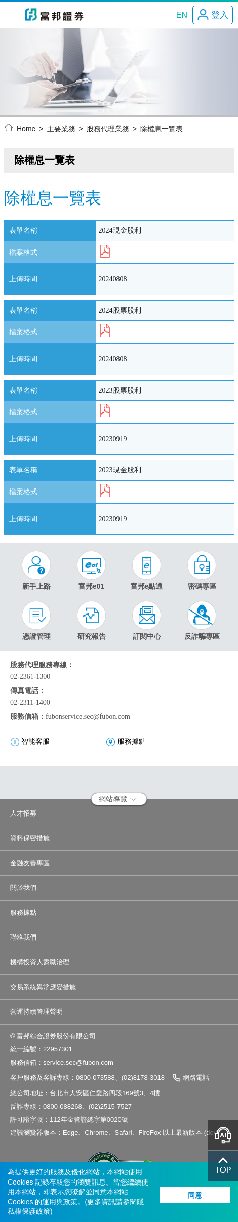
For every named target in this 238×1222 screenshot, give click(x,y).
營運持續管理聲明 (36, 1011)
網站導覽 (118, 799)
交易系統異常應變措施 (43, 987)
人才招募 (23, 813)
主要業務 (61, 129)
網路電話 (196, 1077)
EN (181, 15)
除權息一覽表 (161, 129)
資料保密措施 (30, 838)
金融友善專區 (30, 863)
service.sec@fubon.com (78, 1062)
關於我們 (23, 887)
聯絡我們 (23, 937)
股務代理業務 (108, 129)
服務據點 (23, 912)
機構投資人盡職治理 (39, 962)
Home (26, 129)
